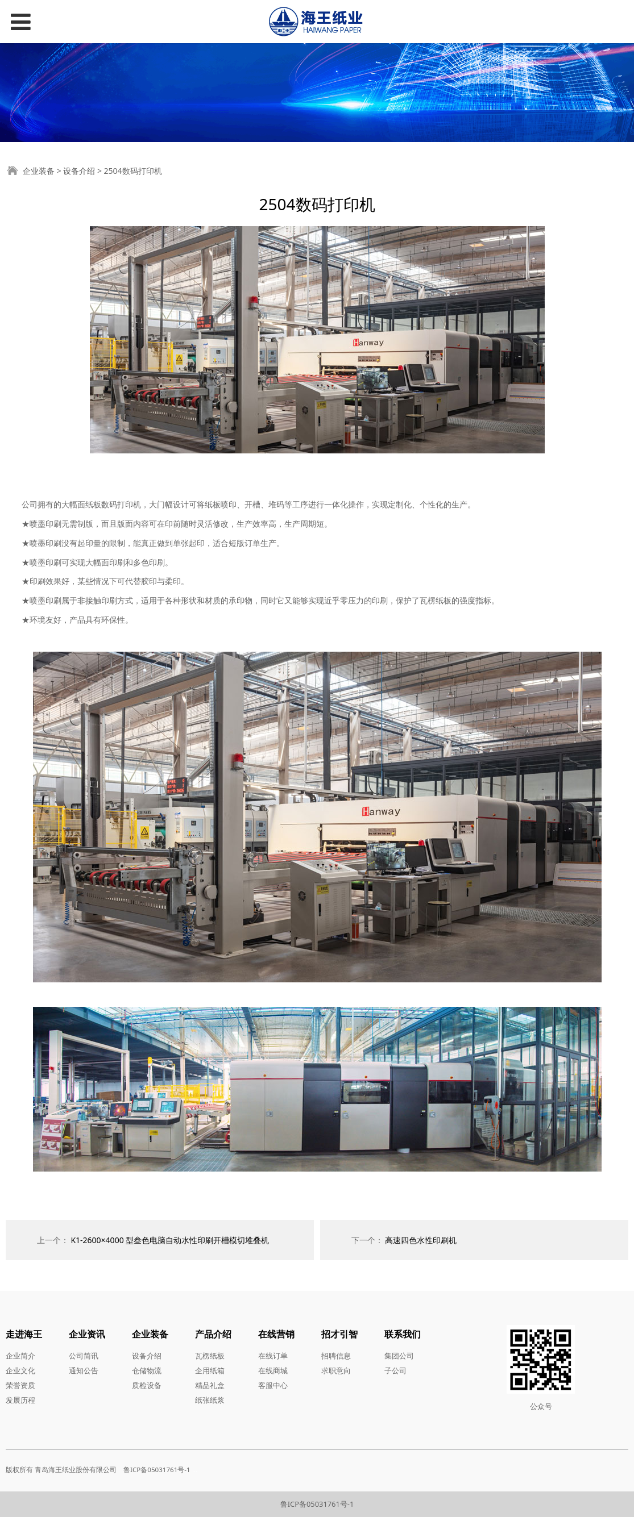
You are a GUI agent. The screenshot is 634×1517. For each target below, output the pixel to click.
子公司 (395, 1370)
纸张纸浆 (210, 1400)
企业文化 (20, 1370)
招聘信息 (336, 1356)
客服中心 (273, 1385)
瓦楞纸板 (210, 1356)
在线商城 (273, 1370)
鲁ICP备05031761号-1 (317, 1504)
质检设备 (146, 1385)
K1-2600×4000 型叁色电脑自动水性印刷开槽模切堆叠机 (170, 1240)
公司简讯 (83, 1356)
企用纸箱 (210, 1370)
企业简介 (20, 1356)
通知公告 (83, 1370)
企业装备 (39, 170)
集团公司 (399, 1356)
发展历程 (20, 1400)
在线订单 (273, 1356)
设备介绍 (79, 170)
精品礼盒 (210, 1385)
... (194, 1469)
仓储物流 (146, 1370)
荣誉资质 (20, 1385)
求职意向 (336, 1370)
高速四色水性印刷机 (421, 1240)
